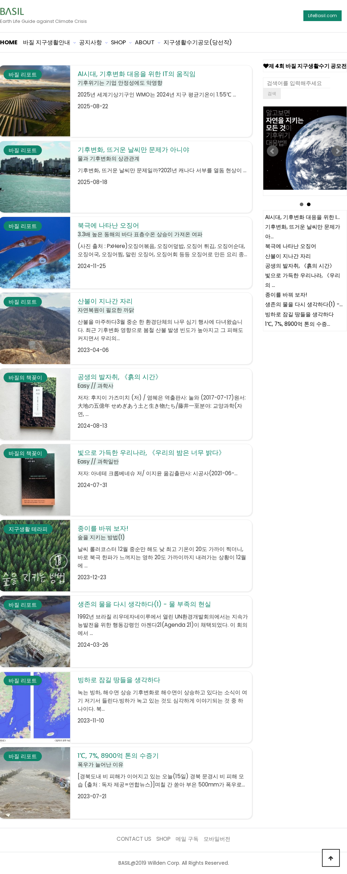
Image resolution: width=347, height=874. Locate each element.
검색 (272, 93)
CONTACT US (134, 839)
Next (337, 151)
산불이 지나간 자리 (288, 256)
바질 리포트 (23, 74)
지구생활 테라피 (28, 529)
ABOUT (145, 42)
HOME (9, 42)
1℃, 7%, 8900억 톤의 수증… (297, 324)
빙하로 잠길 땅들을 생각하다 (299, 314)
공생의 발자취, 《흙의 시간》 (300, 265)
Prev (272, 151)
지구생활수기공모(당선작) (197, 42)
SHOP (118, 42)
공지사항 (90, 42)
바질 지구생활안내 (46, 42)
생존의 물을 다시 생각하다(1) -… (304, 304)
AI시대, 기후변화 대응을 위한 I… (302, 217)
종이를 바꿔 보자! (286, 294)
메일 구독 (187, 839)
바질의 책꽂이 (25, 377)
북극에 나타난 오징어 (290, 246)
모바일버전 (217, 839)
